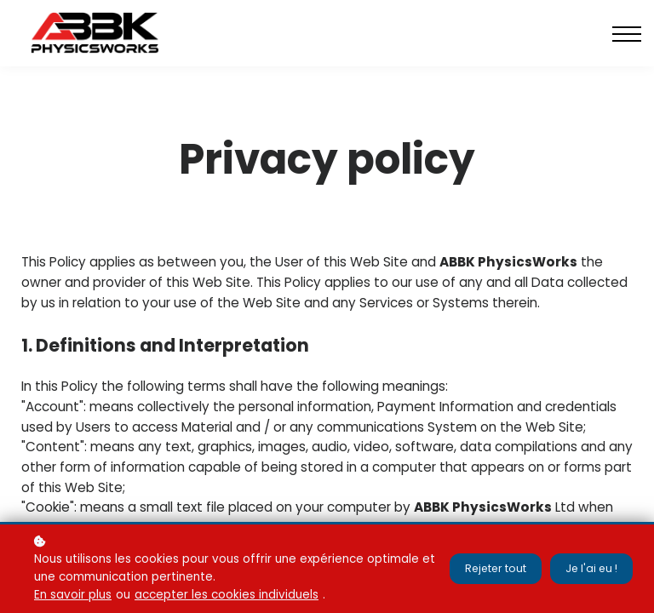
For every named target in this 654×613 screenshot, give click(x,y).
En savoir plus (73, 595)
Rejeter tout (493, 568)
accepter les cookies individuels (226, 595)
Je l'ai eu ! (590, 568)
